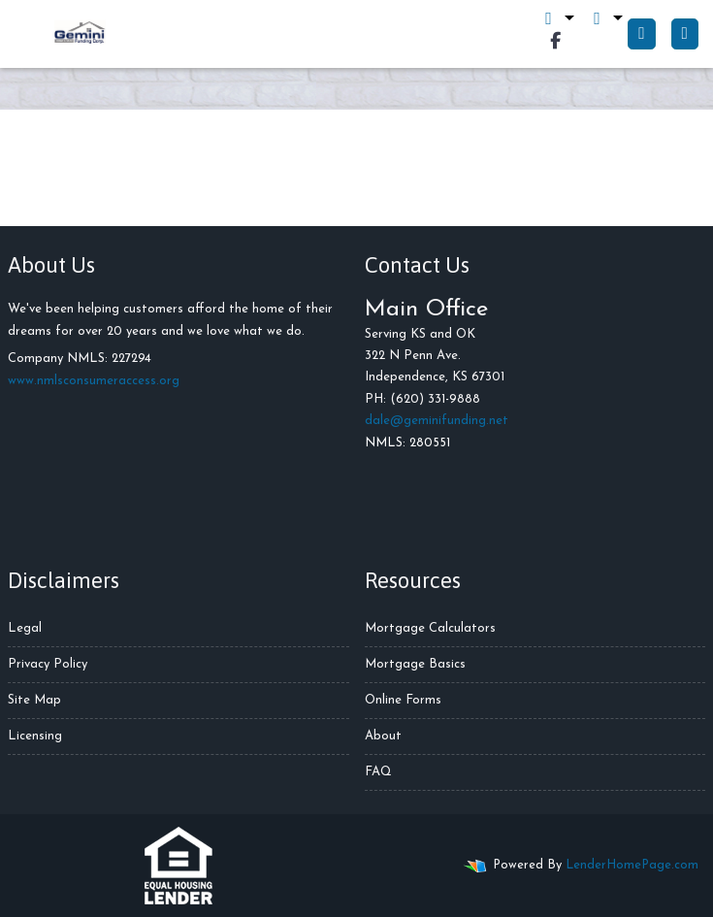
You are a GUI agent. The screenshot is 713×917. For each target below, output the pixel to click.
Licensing (35, 736)
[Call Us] (641, 33)
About (383, 736)
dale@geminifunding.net (436, 420)
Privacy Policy (47, 664)
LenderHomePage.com (632, 865)
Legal (25, 628)
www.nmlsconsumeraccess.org (93, 381)
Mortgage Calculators (430, 628)
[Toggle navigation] (684, 33)
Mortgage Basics (415, 664)
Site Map (34, 700)
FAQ (378, 772)
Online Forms (403, 700)
